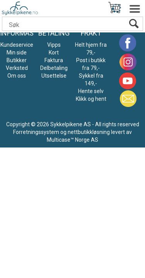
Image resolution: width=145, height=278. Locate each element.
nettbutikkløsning (89, 132)
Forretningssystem (36, 132)
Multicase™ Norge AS (72, 140)
